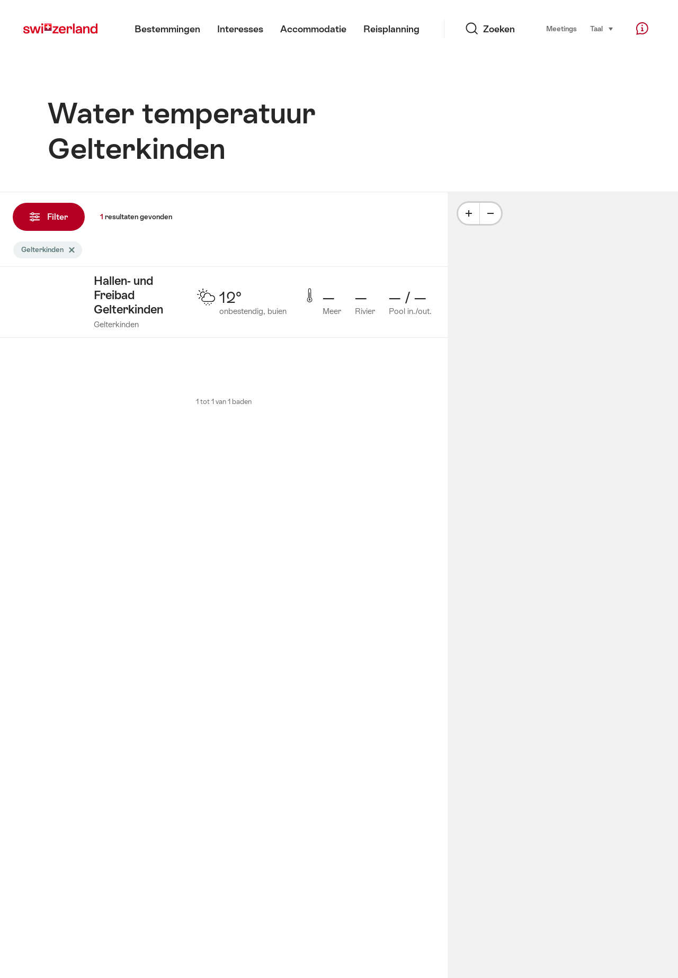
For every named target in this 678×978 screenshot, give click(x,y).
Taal (602, 28)
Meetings (561, 29)
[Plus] (468, 213)
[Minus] (490, 213)
